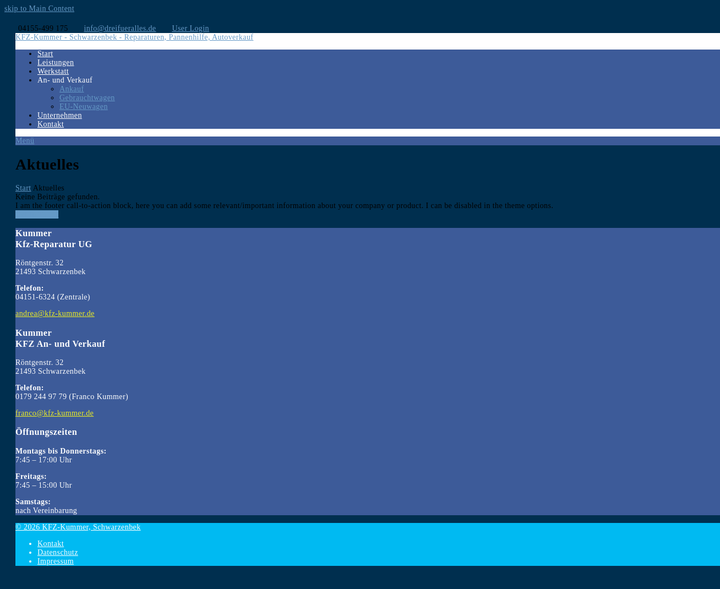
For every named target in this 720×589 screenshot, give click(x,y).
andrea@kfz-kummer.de (55, 313)
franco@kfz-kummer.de (54, 413)
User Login (190, 28)
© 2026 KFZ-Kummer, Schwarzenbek (78, 527)
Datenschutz (57, 552)
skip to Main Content (39, 8)
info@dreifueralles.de (120, 28)
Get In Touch (36, 214)
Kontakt (50, 543)
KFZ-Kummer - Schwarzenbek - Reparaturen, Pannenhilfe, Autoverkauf (134, 37)
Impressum (55, 561)
